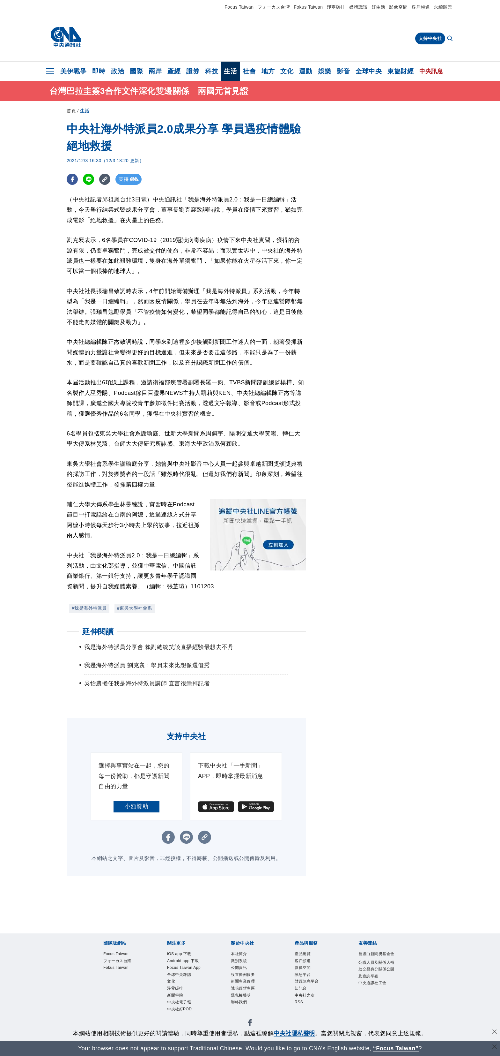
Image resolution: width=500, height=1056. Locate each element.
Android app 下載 (184, 961)
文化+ (172, 984)
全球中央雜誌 (180, 976)
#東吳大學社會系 (134, 608)
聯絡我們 (239, 1006)
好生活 (378, 7)
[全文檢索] (450, 38)
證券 (192, 71)
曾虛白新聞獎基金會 (375, 958)
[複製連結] (104, 179)
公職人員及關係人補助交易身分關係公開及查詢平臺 (375, 977)
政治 (117, 71)
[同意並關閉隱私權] (494, 1032)
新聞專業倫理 (244, 984)
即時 (98, 71)
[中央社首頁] (66, 37)
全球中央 (369, 71)
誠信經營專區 (244, 991)
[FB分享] (72, 179)
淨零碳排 (336, 7)
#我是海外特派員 (89, 608)
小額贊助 (136, 806)
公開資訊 (239, 969)
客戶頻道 (420, 7)
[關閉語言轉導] (494, 1047)
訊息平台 (303, 976)
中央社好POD (180, 1013)
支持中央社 (430, 38)
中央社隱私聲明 (294, 1033)
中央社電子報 (180, 1006)
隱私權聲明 (242, 998)
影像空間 (398, 7)
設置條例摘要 (244, 976)
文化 (286, 71)
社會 (249, 71)
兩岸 (155, 71)
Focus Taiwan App (185, 969)
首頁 (71, 110)
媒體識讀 (358, 7)
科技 (211, 71)
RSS (299, 1006)
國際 (136, 71)
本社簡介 (239, 954)
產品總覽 (303, 954)
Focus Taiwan (239, 7)
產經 (173, 71)
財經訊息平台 (307, 984)
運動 (305, 71)
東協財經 (400, 71)
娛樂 (324, 71)
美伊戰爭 (73, 71)
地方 (268, 71)
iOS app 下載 (180, 954)
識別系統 (239, 961)
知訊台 (301, 991)
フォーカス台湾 (274, 7)
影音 (343, 71)
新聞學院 (175, 998)
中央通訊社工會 (373, 992)
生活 (230, 71)
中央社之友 (305, 998)
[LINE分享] (88, 179)
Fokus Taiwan (308, 7)
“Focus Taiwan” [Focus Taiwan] (396, 1048)
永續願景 (443, 7)
